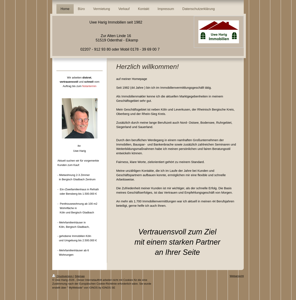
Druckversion (62, 276)
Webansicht (237, 276)
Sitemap (80, 276)
